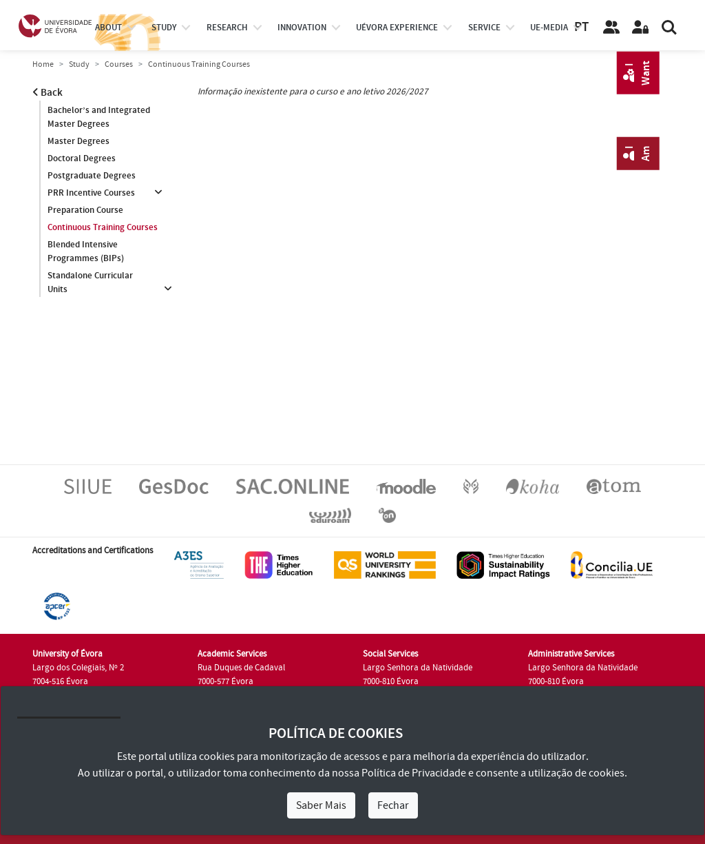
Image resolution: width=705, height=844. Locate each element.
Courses (119, 64)
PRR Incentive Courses (91, 193)
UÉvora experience (397, 27)
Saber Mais (321, 805)
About (108, 27)
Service (484, 27)
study (163, 27)
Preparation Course (85, 210)
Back (47, 92)
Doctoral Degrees (82, 158)
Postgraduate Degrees (92, 175)
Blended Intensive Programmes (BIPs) (86, 251)
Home (43, 64)
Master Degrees (78, 141)
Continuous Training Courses (103, 227)
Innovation (301, 27)
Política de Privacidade (413, 773)
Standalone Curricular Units (90, 282)
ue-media (549, 27)
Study (79, 64)
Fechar (393, 805)
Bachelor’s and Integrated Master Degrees (99, 117)
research (227, 27)
